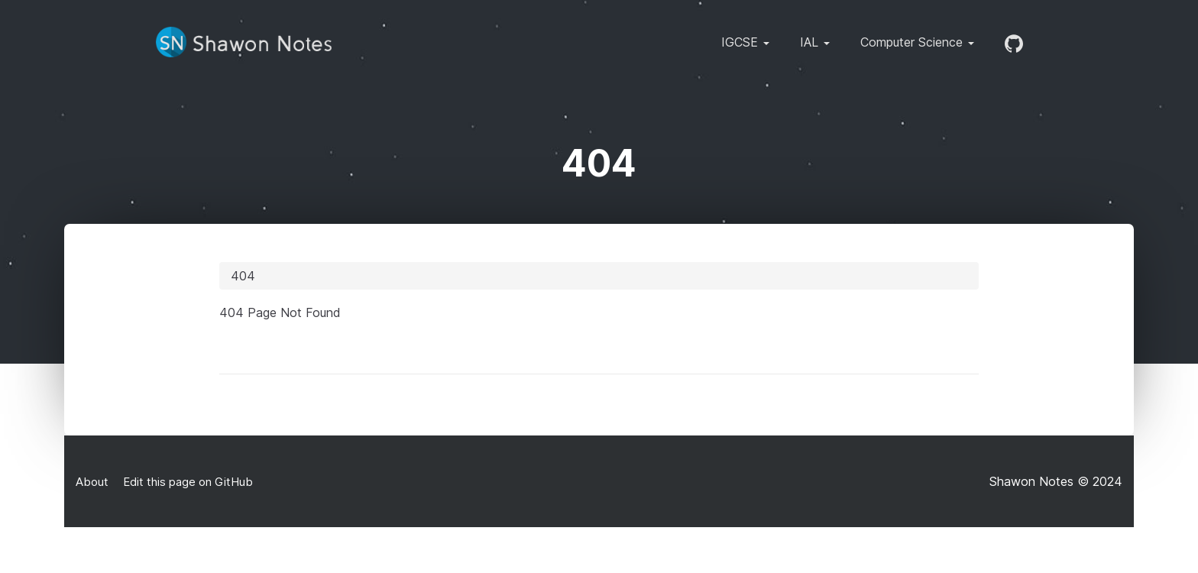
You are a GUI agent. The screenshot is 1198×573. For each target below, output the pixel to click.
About (92, 481)
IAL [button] (815, 42)
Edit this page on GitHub (186, 481)
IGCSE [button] (745, 42)
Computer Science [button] (917, 42)
